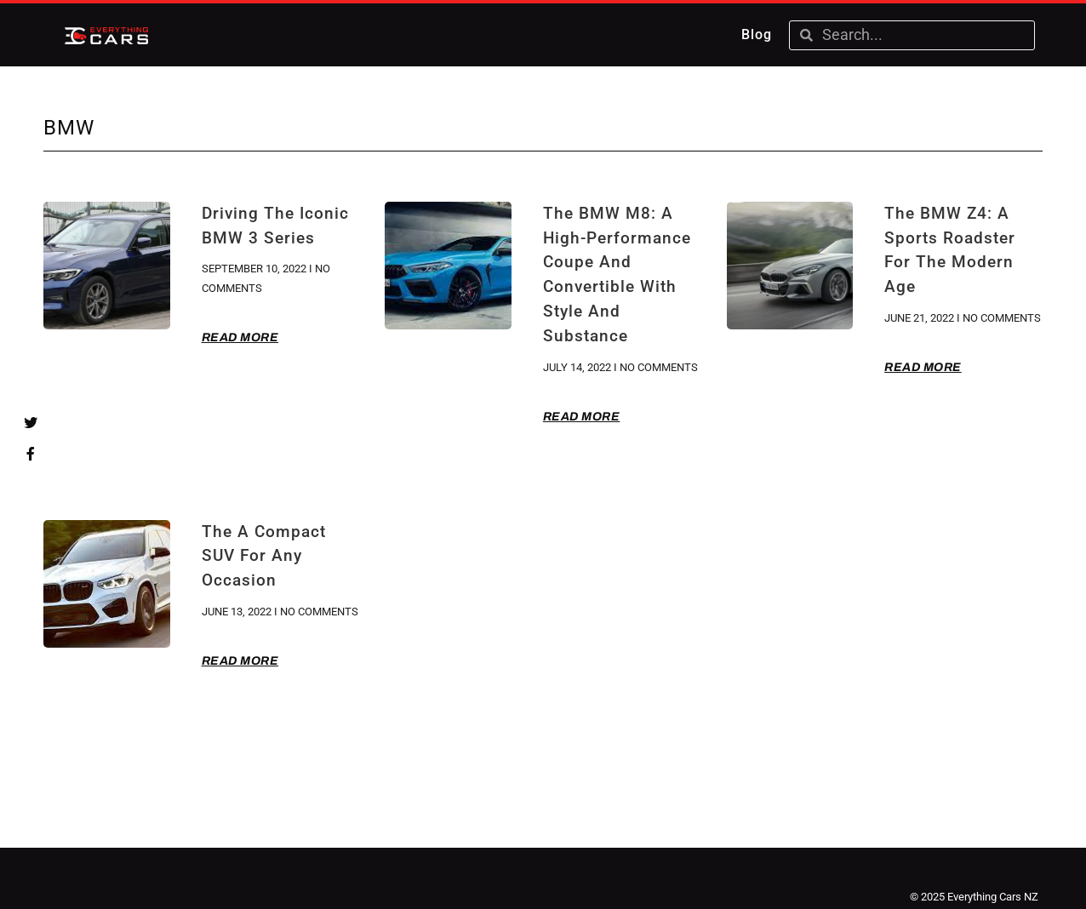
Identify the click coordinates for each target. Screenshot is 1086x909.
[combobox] (923, 35)
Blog (756, 34)
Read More (240, 337)
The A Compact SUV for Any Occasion (264, 556)
